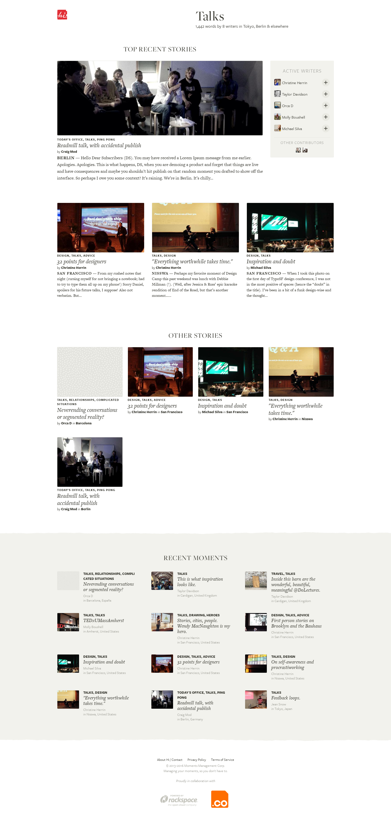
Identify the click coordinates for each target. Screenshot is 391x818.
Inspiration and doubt (271, 261)
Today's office (70, 139)
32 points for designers (81, 261)
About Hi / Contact (170, 759)
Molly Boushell (289, 116)
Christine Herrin (290, 82)
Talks (90, 139)
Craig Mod (69, 151)
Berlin (66, 158)
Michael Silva (288, 128)
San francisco (74, 273)
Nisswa (160, 273)
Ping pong (106, 139)
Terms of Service (222, 759)
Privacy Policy (197, 759)
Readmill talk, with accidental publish (99, 145)
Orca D (283, 105)
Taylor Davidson (290, 93)
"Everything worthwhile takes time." (192, 261)
